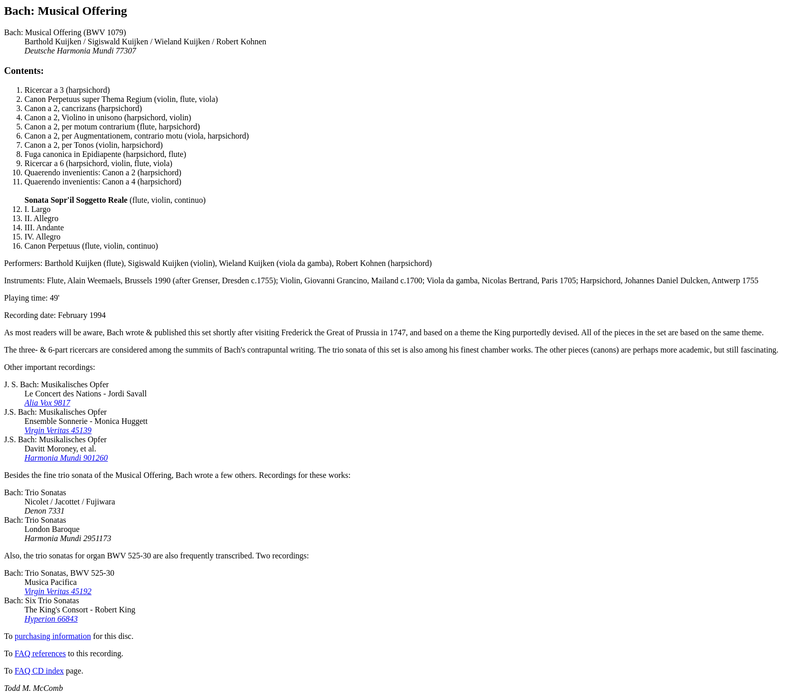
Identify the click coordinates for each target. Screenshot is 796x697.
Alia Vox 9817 (47, 402)
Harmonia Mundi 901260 (66, 457)
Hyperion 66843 (50, 618)
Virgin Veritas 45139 (58, 430)
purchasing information (53, 636)
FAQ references (40, 653)
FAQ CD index (39, 670)
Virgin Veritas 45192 (58, 591)
